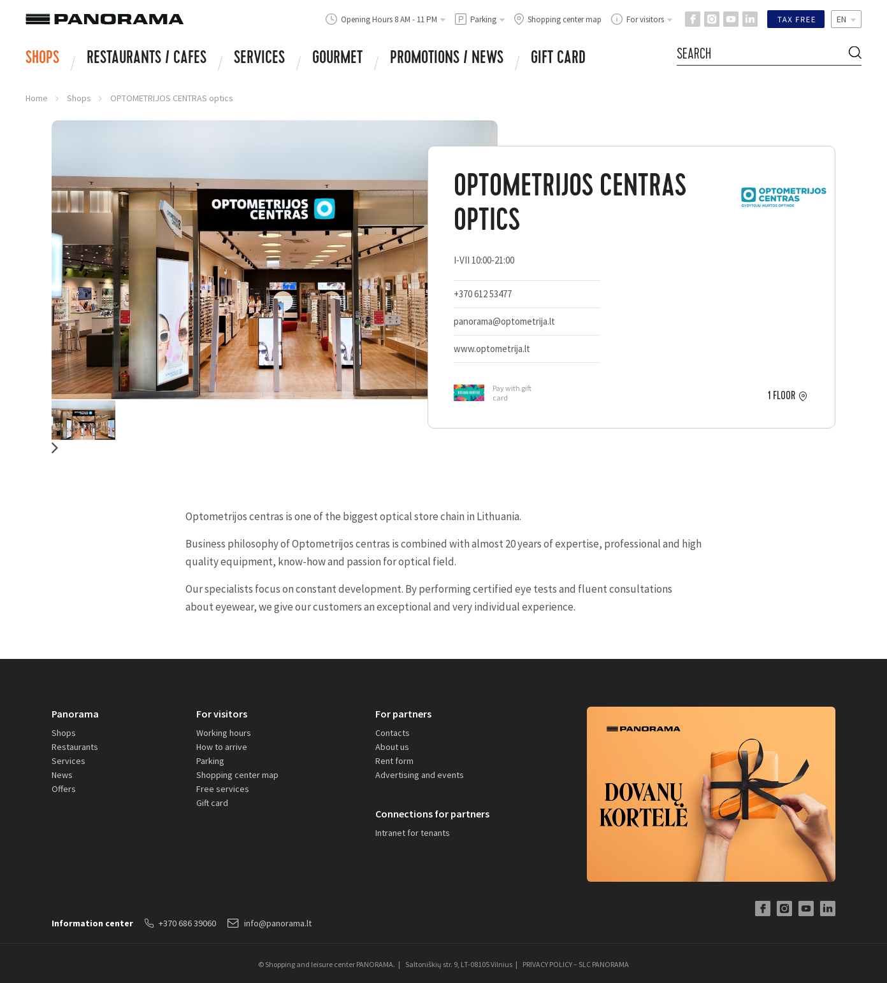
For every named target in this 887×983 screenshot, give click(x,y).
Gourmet (337, 59)
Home (36, 98)
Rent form (394, 761)
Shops (42, 59)
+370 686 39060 (180, 923)
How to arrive (221, 747)
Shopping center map (237, 775)
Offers (64, 789)
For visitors (221, 713)
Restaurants (75, 747)
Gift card (558, 59)
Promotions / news (446, 59)
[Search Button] (855, 54)
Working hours (223, 733)
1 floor (781, 396)
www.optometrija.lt (494, 349)
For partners (403, 713)
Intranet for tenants (412, 832)
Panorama (75, 713)
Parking (210, 761)
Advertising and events (419, 775)
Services (259, 59)
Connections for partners (432, 813)
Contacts (392, 733)
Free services (222, 789)
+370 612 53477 (483, 294)
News (62, 775)
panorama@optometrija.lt (504, 321)
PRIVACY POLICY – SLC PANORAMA (576, 964)
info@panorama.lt (269, 923)
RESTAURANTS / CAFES (146, 59)
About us (392, 747)
